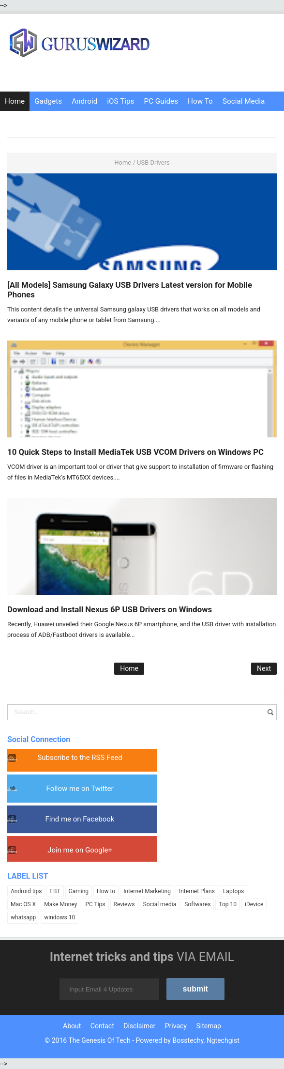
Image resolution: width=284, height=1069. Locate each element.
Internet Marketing (147, 891)
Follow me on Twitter (80, 788)
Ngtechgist (223, 1040)
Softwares (197, 904)
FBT (55, 891)
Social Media (244, 101)
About (72, 1026)
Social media (160, 904)
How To (200, 101)
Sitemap (208, 1026)
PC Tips (95, 904)
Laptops (233, 891)
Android (84, 101)
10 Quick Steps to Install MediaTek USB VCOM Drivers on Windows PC (135, 452)
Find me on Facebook (80, 819)
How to (106, 891)
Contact (102, 1026)
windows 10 (59, 917)
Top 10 (228, 904)
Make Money (60, 904)
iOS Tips (120, 101)
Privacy (176, 1026)
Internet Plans (197, 891)
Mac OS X (23, 904)
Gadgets (48, 101)
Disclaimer (139, 1026)
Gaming (79, 891)
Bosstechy (187, 1040)
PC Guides (161, 101)
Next (264, 668)
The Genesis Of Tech (99, 1040)
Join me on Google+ (79, 850)
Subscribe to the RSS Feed (79, 757)
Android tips (26, 891)
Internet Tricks (28, 120)
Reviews (124, 904)
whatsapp (23, 917)
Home (15, 101)
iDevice (254, 904)
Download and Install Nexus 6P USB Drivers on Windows (109, 609)
